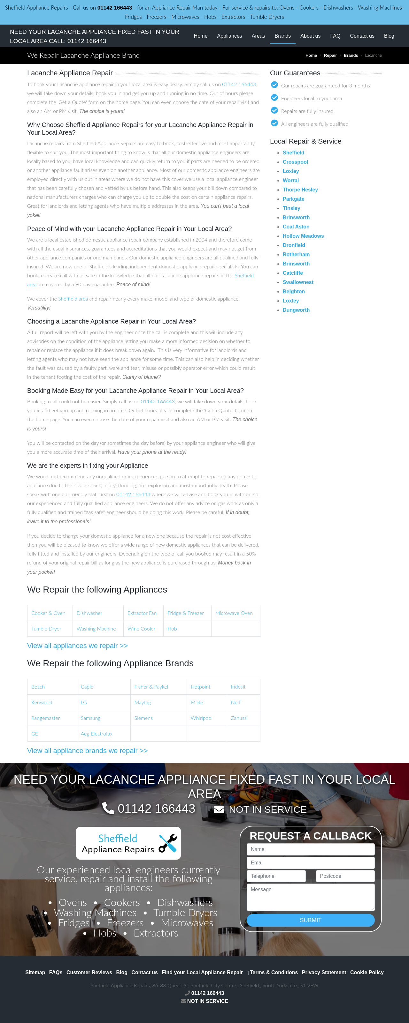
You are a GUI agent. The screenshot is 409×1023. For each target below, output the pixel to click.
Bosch (38, 686)
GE (34, 733)
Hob (172, 628)
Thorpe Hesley (300, 189)
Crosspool (295, 162)
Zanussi (239, 718)
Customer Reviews (89, 972)
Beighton (294, 291)
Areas (258, 36)
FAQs (56, 972)
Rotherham (296, 254)
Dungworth (296, 310)
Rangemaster (45, 718)
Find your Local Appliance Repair (202, 972)
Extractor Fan (142, 613)
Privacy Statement (324, 972)
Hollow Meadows (303, 236)
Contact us (362, 36)
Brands (285, 35)
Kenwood (41, 702)
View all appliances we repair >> (77, 646)
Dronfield (294, 245)
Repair (330, 55)
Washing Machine (96, 628)
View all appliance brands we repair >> (87, 751)
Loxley (291, 171)
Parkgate (294, 199)
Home (201, 36)
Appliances (229, 36)
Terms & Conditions (272, 972)
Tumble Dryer (46, 628)
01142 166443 (114, 8)
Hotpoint (201, 686)
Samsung (91, 718)
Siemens (144, 718)
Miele (197, 702)
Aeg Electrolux (96, 733)
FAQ (335, 36)
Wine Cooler (141, 628)
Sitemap (35, 972)
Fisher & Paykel (151, 686)
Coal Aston (296, 226)
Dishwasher (90, 613)
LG (84, 702)
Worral (291, 180)
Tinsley (291, 208)
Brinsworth (296, 217)
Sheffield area (73, 298)
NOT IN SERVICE (268, 809)
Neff (236, 702)
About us (310, 36)
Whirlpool (201, 718)
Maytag (143, 702)
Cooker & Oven (48, 613)
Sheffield (294, 152)
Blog (389, 36)
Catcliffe (293, 273)
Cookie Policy (367, 972)
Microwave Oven (234, 613)
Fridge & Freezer (185, 613)
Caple (87, 686)
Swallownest (298, 282)
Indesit (238, 686)
